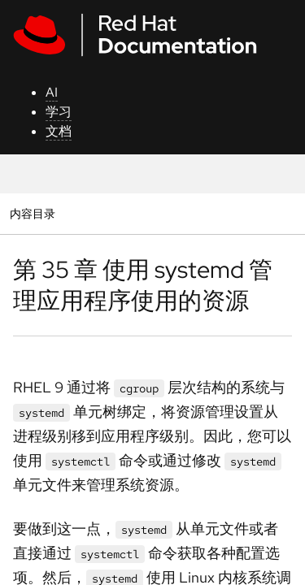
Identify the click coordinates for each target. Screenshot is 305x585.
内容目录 (32, 213)
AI (52, 92)
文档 (59, 131)
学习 (59, 111)
